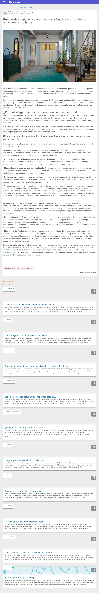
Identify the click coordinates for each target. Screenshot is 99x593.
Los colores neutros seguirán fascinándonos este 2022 (30, 393)
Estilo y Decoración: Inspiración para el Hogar (21, 12)
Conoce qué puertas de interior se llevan (24, 457)
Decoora (9, 315)
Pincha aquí (29, 265)
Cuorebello (9, 502)
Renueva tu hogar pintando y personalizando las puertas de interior (36, 362)
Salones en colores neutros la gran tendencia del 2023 (30, 301)
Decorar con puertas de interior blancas (23, 487)
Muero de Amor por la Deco (13, 408)
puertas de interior (10, 252)
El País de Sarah (11, 532)
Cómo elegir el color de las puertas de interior (26, 332)
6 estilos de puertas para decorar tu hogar (24, 518)
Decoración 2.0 (10, 285)
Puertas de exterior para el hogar (20, 574)
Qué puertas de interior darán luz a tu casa (25, 424)
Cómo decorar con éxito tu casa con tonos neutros (28, 549)
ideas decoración (26, 7)
